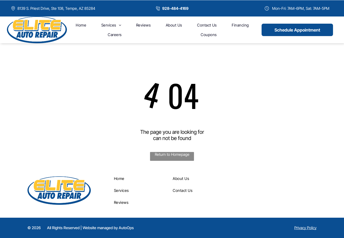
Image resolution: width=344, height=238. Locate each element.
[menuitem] (81, 25)
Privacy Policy (305, 227)
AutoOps (126, 227)
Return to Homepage (172, 154)
